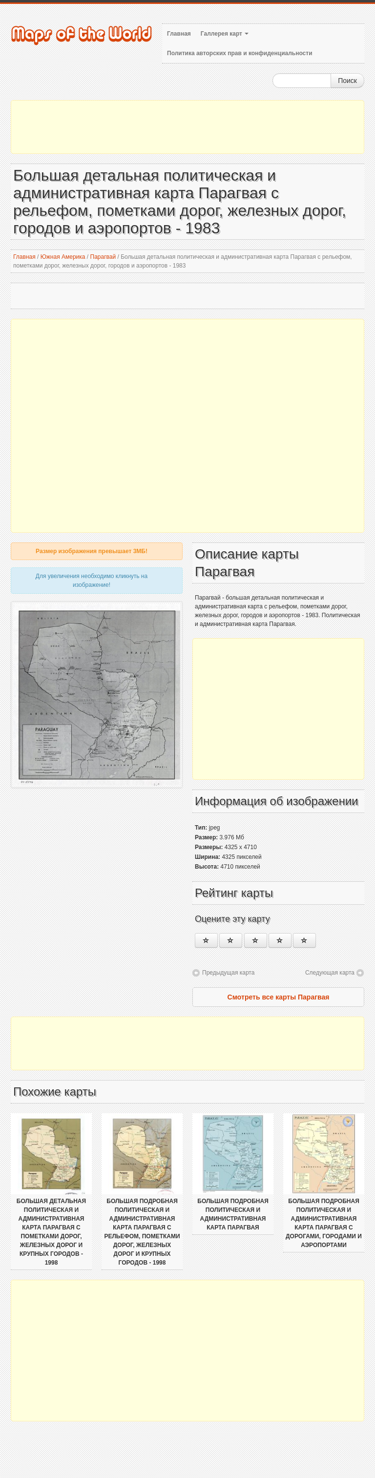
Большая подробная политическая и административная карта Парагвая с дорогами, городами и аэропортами (324, 1223)
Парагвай (103, 256)
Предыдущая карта (228, 972)
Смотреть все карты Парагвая (279, 997)
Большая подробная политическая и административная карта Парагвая (233, 1214)
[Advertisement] (187, 127)
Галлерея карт (225, 33)
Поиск (347, 80)
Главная (179, 33)
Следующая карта (329, 972)
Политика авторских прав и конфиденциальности (239, 53)
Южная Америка (63, 256)
